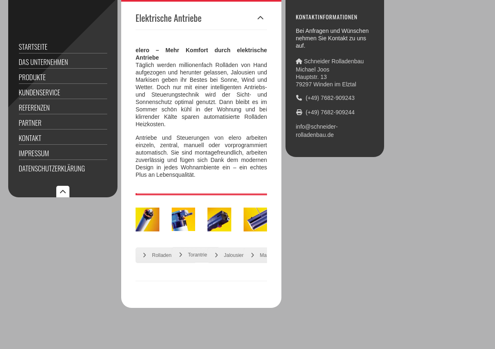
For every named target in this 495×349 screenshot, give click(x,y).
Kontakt (30, 138)
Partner (30, 123)
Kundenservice (39, 92)
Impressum (34, 153)
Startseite (33, 47)
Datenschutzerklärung (52, 168)
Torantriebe (196, 255)
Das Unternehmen (43, 62)
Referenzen (34, 107)
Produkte (32, 77)
